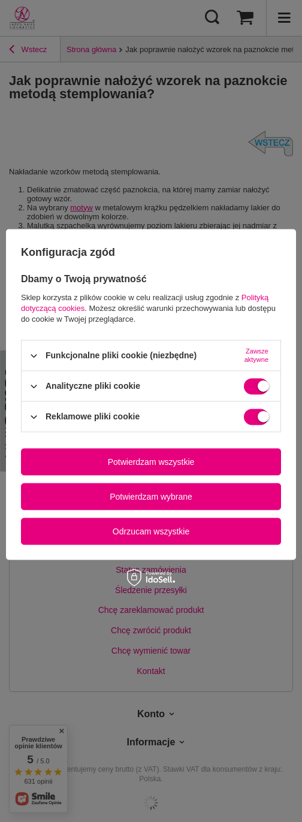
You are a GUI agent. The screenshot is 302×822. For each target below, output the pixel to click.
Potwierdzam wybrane (151, 496)
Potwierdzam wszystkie (151, 462)
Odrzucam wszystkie (151, 531)
